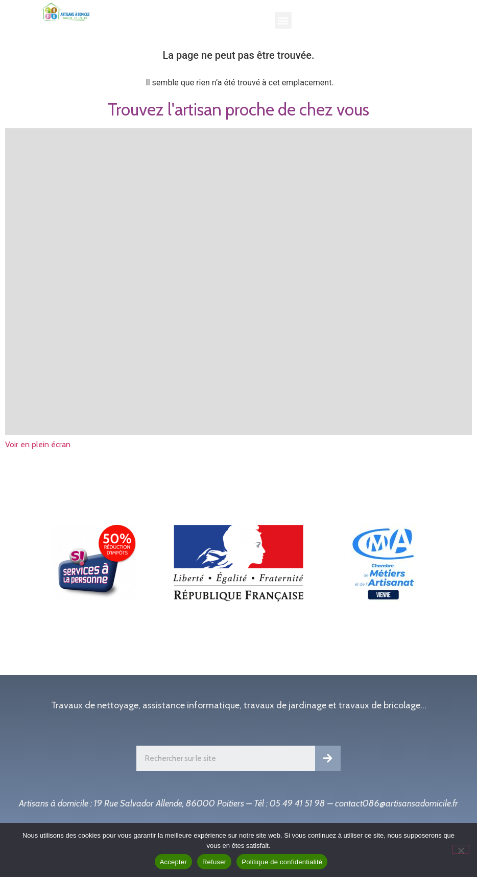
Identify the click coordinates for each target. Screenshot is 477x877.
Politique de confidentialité (282, 862)
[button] (283, 20)
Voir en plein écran (37, 444)
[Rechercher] (328, 758)
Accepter (173, 862)
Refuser (214, 862)
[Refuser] (460, 849)
